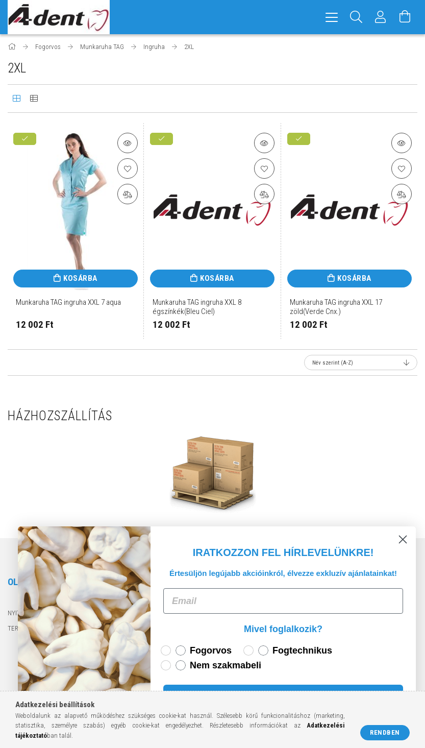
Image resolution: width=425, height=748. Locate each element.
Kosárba (80, 278)
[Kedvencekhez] (127, 168)
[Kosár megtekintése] (405, 17)
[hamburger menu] (331, 17)
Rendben (385, 732)
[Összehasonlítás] (127, 194)
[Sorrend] (361, 362)
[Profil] (380, 17)
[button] (127, 143)
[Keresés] (356, 17)
